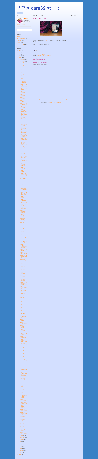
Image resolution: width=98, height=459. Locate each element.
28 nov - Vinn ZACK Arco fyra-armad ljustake (22, 428)
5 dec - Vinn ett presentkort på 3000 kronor (23, 135)
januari (21, 452)
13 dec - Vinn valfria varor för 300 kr (23, 287)
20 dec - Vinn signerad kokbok (22, 215)
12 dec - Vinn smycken (22, 98)
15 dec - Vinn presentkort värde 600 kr (23, 81)
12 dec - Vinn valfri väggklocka (23, 294)
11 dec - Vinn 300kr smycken (23, 323)
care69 (26, 18)
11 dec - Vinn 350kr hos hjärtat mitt (22, 220)
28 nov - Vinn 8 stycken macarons (23, 421)
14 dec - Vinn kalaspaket (22, 265)
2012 (20, 54)
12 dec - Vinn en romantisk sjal (23, 302)
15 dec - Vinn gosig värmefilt (23, 253)
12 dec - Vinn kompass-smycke (22, 299)
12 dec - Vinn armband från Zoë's (23, 316)
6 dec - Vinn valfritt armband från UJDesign (23, 114)
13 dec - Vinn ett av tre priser (23, 227)
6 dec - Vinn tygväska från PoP (23, 128)
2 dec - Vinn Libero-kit (22, 168)
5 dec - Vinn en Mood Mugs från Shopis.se (23, 358)
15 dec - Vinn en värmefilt (23, 250)
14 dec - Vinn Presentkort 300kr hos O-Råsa (23, 261)
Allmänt (19, 36)
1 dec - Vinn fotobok (22, 171)
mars (21, 448)
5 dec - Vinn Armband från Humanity (23, 152)
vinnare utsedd (48, 55)
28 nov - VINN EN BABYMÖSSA (23, 403)
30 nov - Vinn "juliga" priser (23, 183)
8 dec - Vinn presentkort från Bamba (23, 344)
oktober (21, 435)
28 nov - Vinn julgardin (22, 424)
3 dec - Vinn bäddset (22, 364)
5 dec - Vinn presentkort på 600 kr (23, 160)
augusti (21, 439)
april (21, 446)
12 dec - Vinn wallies (22, 320)
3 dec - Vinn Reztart (22, 197)
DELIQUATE (47, 40)
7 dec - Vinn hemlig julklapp (23, 348)
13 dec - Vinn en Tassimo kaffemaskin (23, 272)
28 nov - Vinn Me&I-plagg (23, 337)
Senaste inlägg (37, 99)
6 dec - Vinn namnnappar (23, 354)
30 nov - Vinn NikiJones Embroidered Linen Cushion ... (23, 188)
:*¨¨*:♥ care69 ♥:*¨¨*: (38, 8)
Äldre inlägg (64, 99)
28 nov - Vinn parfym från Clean (23, 385)
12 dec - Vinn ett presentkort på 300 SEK (23, 312)
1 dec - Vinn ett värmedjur (23, 291)
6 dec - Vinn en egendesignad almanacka (23, 124)
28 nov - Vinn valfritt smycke (23, 410)
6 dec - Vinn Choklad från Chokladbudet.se (23, 119)
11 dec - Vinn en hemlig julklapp (23, 104)
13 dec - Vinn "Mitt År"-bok (23, 89)
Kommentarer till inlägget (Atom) (54, 102)
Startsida (20, 12)
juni (21, 443)
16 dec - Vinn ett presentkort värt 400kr (23, 77)
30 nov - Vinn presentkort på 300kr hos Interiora (23, 396)
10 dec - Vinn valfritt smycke (23, 433)
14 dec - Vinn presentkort (23, 95)
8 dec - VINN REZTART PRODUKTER (23, 340)
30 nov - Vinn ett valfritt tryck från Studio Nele (23, 156)
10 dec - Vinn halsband (22, 107)
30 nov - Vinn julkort (22, 392)
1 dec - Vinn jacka (23, 202)
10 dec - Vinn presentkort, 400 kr (23, 330)
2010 (20, 57)
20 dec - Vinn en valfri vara (23, 70)
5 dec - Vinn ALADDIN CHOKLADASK (23, 143)
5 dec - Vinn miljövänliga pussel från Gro (23, 148)
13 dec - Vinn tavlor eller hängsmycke (23, 279)
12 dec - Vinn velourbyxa (22, 268)
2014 (20, 50)
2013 (20, 52)
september (22, 437)
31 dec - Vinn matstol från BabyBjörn (23, 211)
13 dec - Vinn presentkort (23, 92)
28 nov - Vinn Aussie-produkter (22, 406)
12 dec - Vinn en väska (23, 305)
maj (21, 444)
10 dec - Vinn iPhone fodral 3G (23, 224)
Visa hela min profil (21, 24)
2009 (20, 454)
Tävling (43, 55)
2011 (20, 55)
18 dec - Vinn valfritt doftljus (23, 236)
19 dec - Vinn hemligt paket (23, 73)
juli (20, 441)
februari (21, 450)
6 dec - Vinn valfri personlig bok (23, 132)
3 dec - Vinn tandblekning (23, 200)
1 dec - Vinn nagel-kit (22, 63)
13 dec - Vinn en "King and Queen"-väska (23, 283)
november (22, 61)
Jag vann (39, 55)
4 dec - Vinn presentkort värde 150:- (23, 164)
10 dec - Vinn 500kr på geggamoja (22, 326)
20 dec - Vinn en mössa (23, 230)
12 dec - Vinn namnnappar (23, 101)
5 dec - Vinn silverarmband (23, 208)
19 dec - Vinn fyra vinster (23, 233)
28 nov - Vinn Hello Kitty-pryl (23, 417)
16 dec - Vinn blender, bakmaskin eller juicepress (23, 240)
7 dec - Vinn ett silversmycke (23, 351)
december (22, 59)
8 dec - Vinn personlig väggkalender (23, 110)
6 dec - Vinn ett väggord (23, 205)
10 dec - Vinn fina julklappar (23, 334)
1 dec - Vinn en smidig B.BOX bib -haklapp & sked (23, 175)
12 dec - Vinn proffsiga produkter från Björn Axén (23, 246)
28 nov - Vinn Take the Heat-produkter (23, 413)
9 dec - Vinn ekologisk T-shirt (23, 67)
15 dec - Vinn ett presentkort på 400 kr (23, 256)
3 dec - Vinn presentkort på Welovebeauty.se (23, 368)
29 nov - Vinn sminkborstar (23, 400)
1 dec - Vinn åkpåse (22, 389)
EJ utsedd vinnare (21, 38)
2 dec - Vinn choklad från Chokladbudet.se (23, 380)
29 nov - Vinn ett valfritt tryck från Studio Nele (23, 193)
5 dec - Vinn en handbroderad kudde (23, 139)
